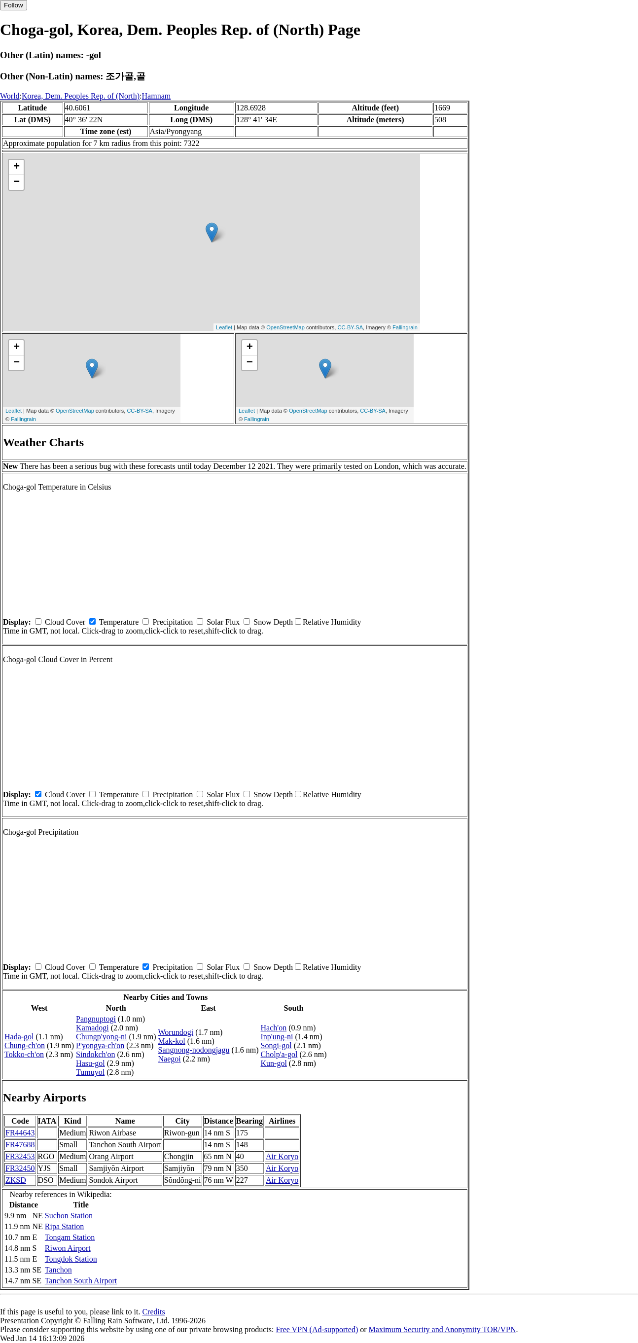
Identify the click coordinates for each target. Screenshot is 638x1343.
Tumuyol (90, 1072)
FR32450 (20, 1168)
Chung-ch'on (24, 1045)
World (10, 96)
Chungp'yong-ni (101, 1036)
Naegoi (169, 1059)
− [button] (16, 182)
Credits (153, 1312)
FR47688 (20, 1144)
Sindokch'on (95, 1054)
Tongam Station (70, 1237)
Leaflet (224, 327)
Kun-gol (274, 1063)
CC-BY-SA (350, 327)
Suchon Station (69, 1215)
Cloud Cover (65, 622)
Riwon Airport (68, 1248)
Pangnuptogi (96, 1019)
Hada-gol (19, 1036)
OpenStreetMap (285, 327)
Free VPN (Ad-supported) (317, 1329)
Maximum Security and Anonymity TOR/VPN (442, 1329)
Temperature (119, 622)
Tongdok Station (71, 1259)
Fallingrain (405, 327)
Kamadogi (92, 1028)
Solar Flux (223, 622)
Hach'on (274, 1028)
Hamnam (156, 96)
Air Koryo (282, 1156)
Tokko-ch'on (24, 1054)
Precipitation (172, 622)
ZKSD (15, 1180)
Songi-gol (276, 1045)
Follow (13, 5)
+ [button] (16, 167)
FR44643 (20, 1133)
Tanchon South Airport (81, 1280)
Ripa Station (64, 1226)
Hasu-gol (90, 1063)
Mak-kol (171, 1041)
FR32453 (20, 1156)
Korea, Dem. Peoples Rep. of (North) (81, 96)
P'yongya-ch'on (100, 1045)
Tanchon (58, 1270)
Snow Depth (273, 622)
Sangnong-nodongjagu (194, 1050)
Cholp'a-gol (279, 1054)
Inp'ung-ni (277, 1036)
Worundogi (176, 1032)
